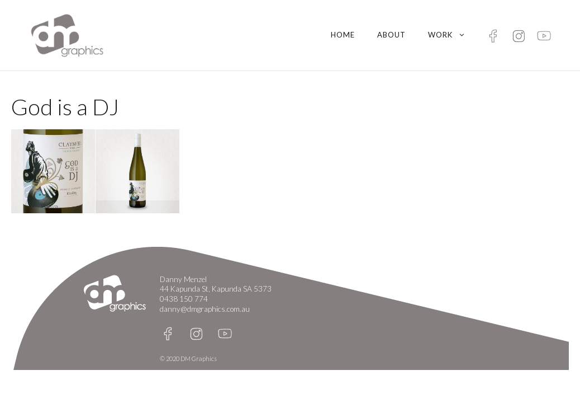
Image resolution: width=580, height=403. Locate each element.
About (391, 34)
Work (452, 35)
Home (343, 34)
